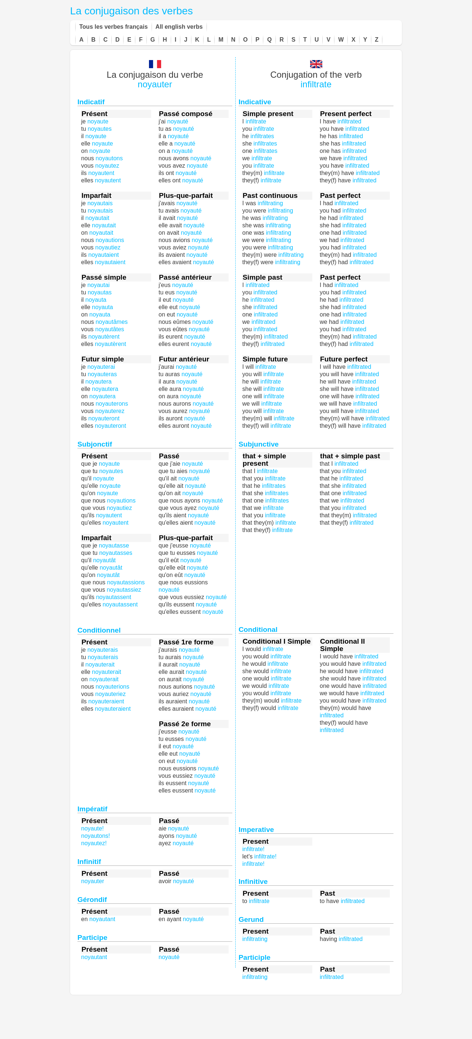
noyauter (155, 84)
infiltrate (316, 84)
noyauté (190, 396)
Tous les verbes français (113, 27)
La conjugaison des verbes (131, 11)
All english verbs (179, 27)
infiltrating (278, 225)
